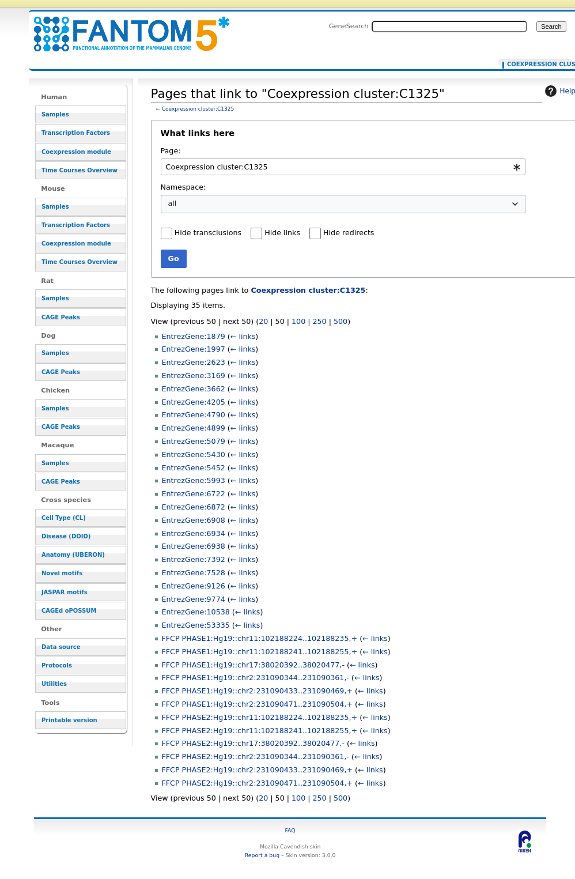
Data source (61, 647)
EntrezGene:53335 (196, 625)
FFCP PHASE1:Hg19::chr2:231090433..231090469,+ (257, 690)
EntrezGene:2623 (193, 362)
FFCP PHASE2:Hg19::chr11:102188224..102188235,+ (260, 717)
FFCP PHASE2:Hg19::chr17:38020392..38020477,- (253, 743)
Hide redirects (348, 232)
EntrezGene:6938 (193, 546)
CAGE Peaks (60, 317)
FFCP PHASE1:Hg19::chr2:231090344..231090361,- (255, 677)
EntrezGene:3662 (193, 388)
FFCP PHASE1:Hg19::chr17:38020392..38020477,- (253, 665)
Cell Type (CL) (63, 518)
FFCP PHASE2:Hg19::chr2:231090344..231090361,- (255, 756)
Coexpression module (76, 152)
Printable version (69, 720)
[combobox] (343, 167)
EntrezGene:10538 (196, 612)
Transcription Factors (75, 133)
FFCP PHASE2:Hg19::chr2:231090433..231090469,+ (257, 769)
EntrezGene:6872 (193, 507)
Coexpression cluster (537, 64)
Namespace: (183, 187)
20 (263, 321)
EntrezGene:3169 (193, 375)
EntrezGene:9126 (193, 586)
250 (320, 321)
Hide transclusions (208, 232)
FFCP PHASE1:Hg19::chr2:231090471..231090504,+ (257, 704)
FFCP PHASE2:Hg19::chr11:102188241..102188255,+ (260, 730)
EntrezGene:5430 (193, 454)
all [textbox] (172, 203)
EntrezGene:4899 (193, 428)
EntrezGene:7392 (193, 559)
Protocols (56, 665)
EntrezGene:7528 (193, 572)
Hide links (282, 232)
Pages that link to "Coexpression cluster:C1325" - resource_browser (124, 27)
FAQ (290, 830)
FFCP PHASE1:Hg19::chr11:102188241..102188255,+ (260, 651)
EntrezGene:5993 (193, 480)
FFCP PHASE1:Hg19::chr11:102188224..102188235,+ (260, 638)
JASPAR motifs (64, 592)
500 (340, 321)
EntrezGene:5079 (193, 441)
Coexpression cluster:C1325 (198, 109)
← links (243, 336)
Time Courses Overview (79, 170)
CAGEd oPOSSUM (68, 611)
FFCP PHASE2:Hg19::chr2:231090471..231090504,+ (257, 783)
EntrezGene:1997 (193, 349)
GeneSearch (349, 26)
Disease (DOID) (65, 536)
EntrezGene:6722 (193, 493)
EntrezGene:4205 (193, 402)
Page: (171, 150)
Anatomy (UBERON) (73, 555)
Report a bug (262, 855)
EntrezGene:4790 (193, 414)
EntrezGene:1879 (193, 336)
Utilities (54, 684)
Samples (55, 114)
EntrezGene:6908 (193, 520)
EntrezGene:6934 (193, 533)
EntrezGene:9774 (193, 599)
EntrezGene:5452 (193, 467)
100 (298, 321)
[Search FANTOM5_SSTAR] (449, 26)
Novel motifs (61, 573)
